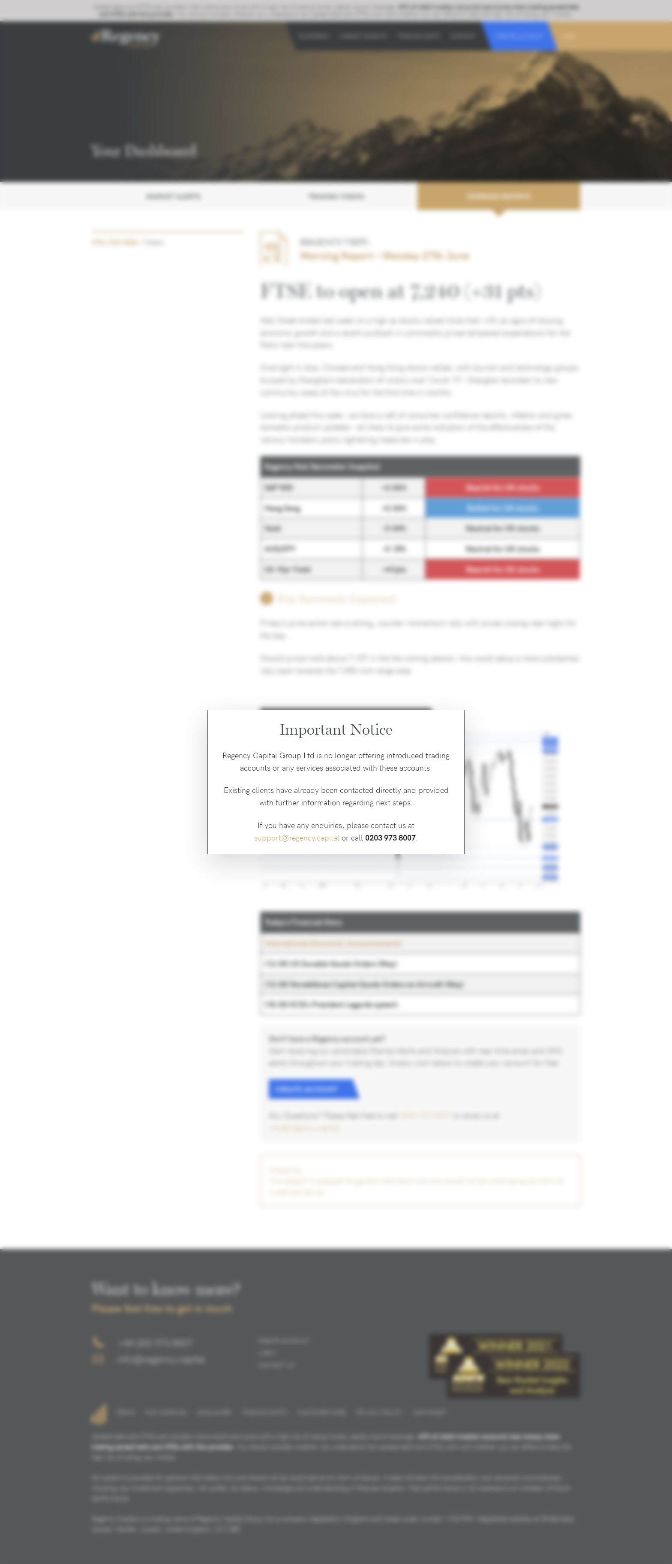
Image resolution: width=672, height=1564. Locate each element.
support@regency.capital (296, 837)
